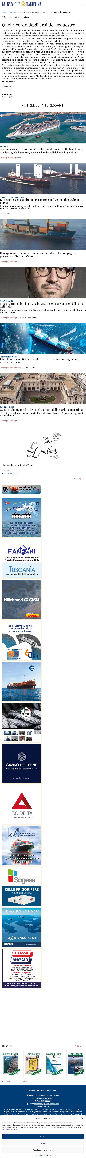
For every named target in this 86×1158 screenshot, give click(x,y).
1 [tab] (2, 473)
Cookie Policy (37, 1155)
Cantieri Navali (5, 213)
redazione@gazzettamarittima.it (46, 1104)
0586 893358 (48, 1098)
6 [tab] (13, 473)
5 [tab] (11, 473)
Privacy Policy (47, 1155)
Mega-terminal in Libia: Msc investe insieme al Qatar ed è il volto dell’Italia (41, 305)
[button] (82, 1118)
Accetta (43, 1136)
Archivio (78, 1046)
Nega (43, 1143)
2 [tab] (4, 473)
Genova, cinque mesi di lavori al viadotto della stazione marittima (41, 409)
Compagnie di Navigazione (28, 12)
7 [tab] (15, 473)
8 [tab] (17, 473)
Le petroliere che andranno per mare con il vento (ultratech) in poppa (39, 201)
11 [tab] (24, 1081)
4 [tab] (9, 473)
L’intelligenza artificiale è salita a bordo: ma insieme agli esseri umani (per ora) (40, 360)
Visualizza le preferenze (43, 1150)
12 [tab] (26, 1081)
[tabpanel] (43, 468)
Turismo (12, 12)
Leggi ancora (43, 468)
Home (4, 12)
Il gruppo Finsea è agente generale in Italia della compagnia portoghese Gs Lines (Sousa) (38, 254)
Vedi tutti (77, 479)
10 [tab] (21, 1081)
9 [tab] (19, 1081)
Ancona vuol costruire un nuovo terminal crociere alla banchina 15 (41, 149)
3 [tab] (6, 473)
